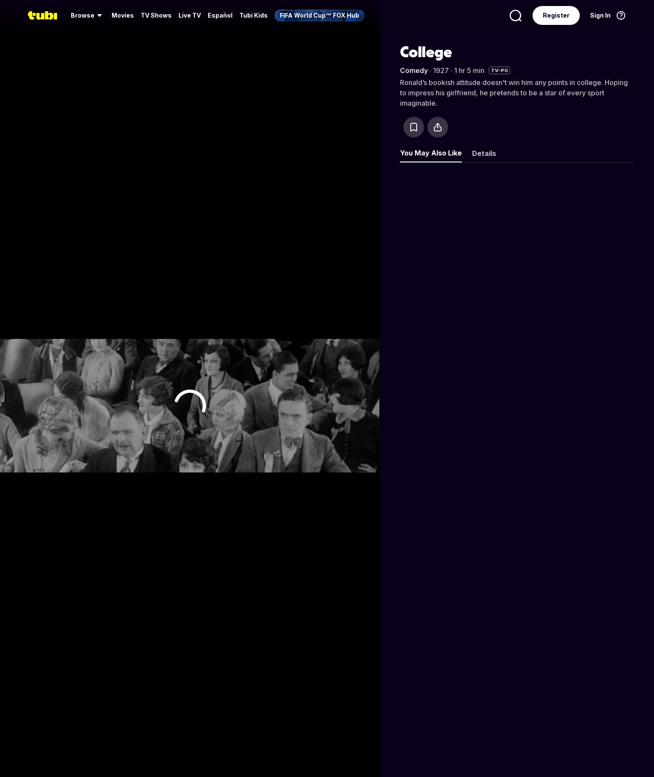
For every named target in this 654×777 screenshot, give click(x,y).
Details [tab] (484, 153)
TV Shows (156, 15)
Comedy (414, 70)
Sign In (600, 15)
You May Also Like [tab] (431, 153)
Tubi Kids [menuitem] (253, 15)
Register (556, 15)
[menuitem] (88, 15)
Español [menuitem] (220, 15)
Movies (123, 15)
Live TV (190, 15)
